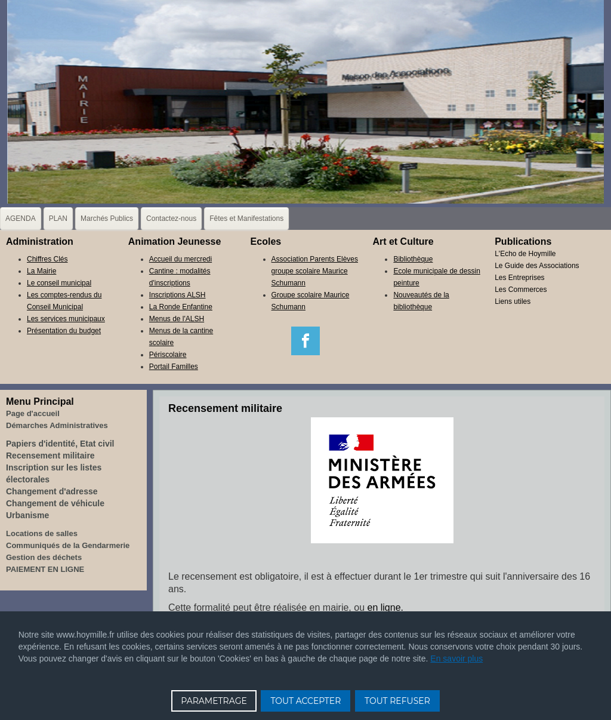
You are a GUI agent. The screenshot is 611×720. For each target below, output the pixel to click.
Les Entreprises (519, 277)
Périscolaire (168, 354)
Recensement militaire (50, 455)
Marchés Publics (107, 218)
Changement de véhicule (55, 503)
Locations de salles (42, 533)
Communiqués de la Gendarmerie (67, 545)
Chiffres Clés (47, 259)
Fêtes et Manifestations (246, 218)
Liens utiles (512, 301)
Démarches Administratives (57, 425)
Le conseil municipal (59, 283)
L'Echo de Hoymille (525, 254)
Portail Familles (173, 366)
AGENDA (20, 218)
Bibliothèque (413, 259)
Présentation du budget (64, 331)
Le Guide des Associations (537, 265)
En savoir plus (456, 658)
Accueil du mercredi (180, 259)
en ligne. (386, 607)
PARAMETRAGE (214, 701)
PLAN (58, 218)
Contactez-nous (171, 218)
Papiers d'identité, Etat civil (60, 443)
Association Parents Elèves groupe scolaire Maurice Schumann (314, 271)
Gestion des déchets (44, 557)
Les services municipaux (66, 319)
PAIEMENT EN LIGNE (45, 569)
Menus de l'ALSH (176, 319)
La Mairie (41, 271)
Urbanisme (27, 515)
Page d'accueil (33, 413)
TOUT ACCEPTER (305, 701)
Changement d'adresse (52, 491)
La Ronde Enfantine (180, 307)
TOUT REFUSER (397, 701)
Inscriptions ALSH (177, 295)
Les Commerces (521, 289)
